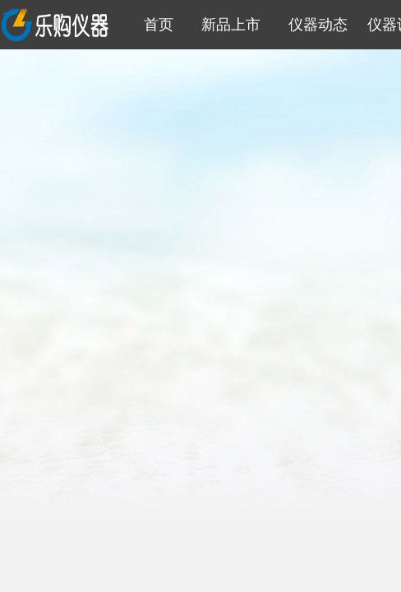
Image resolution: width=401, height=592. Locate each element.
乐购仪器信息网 (56, 24)
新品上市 (226, 24)
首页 (154, 24)
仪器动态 (314, 24)
